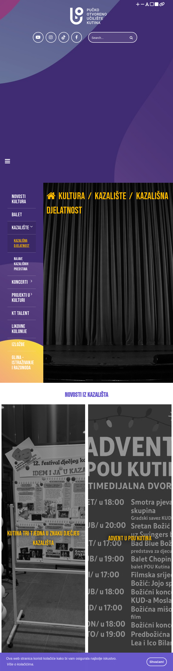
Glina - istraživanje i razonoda (23, 362)
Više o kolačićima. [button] (20, 664)
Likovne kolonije (19, 329)
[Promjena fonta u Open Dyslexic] (147, 4)
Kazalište (20, 228)
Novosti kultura (19, 199)
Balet (17, 215)
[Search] (108, 37)
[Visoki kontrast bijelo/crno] (152, 4)
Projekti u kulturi (21, 297)
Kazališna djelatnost (21, 243)
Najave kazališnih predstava (21, 264)
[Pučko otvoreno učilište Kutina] (88, 16)
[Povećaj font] (138, 4)
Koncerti (20, 282)
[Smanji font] (142, 4)
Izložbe (18, 344)
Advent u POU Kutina (129, 538)
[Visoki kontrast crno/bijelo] (156, 4)
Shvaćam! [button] (157, 662)
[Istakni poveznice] (162, 4)
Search (130, 37)
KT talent (20, 313)
